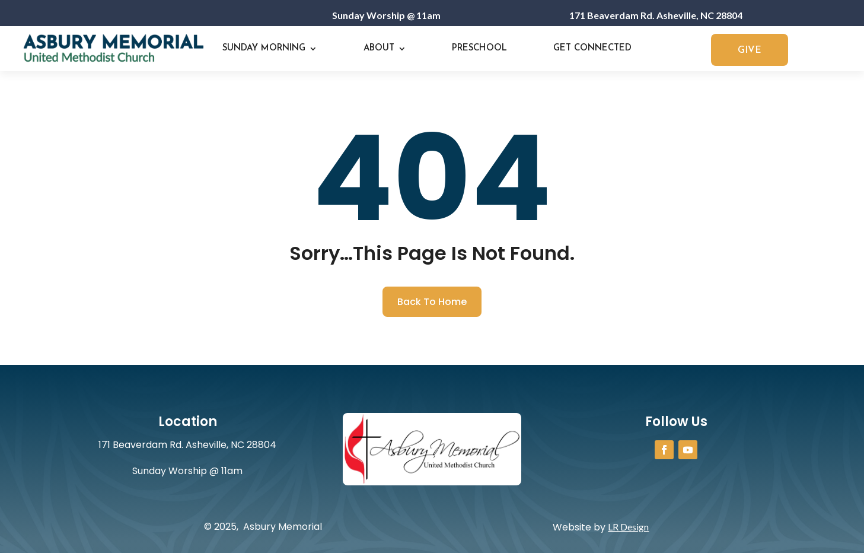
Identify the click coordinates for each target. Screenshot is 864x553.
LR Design (628, 526)
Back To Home (432, 302)
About (379, 48)
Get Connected (592, 48)
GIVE (749, 50)
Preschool (479, 48)
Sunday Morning (263, 48)
